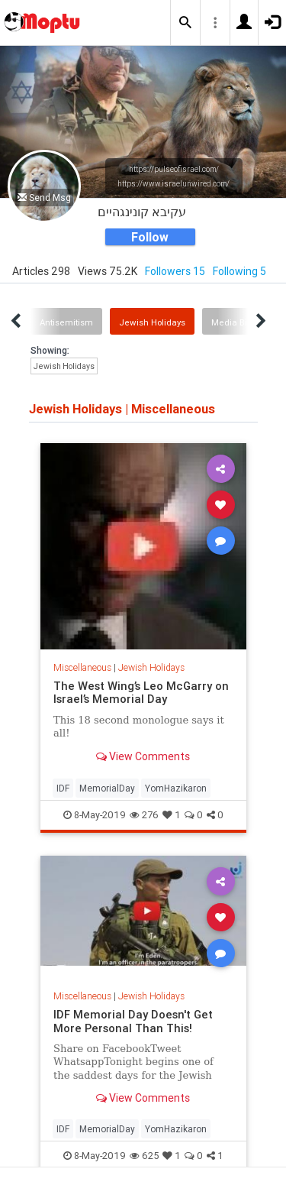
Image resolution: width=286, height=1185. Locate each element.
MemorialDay (107, 788)
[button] (185, 23)
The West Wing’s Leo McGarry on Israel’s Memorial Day (141, 692)
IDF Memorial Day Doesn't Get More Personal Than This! (133, 1021)
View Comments (143, 756)
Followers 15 (175, 271)
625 (144, 1155)
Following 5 (239, 271)
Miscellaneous (82, 667)
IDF (62, 788)
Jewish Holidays (152, 322)
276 (144, 814)
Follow (150, 236)
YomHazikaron (176, 788)
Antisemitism (66, 322)
